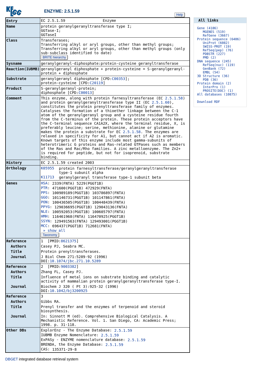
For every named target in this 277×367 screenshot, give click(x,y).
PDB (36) (210, 80)
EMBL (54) (211, 72)
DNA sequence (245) (214, 61)
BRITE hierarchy (54, 58)
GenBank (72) (214, 69)
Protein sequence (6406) (219, 39)
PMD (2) (209, 57)
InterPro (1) (214, 87)
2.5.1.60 (160, 103)
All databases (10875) (217, 94)
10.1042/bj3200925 (68, 291)
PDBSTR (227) (214, 54)
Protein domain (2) (214, 83)
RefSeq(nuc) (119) (219, 65)
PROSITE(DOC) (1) (218, 91)
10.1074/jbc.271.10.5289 (75, 261)
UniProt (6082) (216, 43)
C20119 (96, 83)
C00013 (85, 93)
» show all (53, 231)
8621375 (68, 241)
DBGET (11, 360)
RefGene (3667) (216, 35)
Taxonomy (50, 235)
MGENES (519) (214, 32)
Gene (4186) (207, 28)
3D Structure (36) (213, 76)
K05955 (47, 169)
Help (179, 15)
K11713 (47, 177)
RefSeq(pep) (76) (218, 50)
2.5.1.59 (123, 331)
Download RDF (208, 102)
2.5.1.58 (174, 99)
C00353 (118, 79)
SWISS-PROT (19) (217, 46)
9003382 (68, 267)
